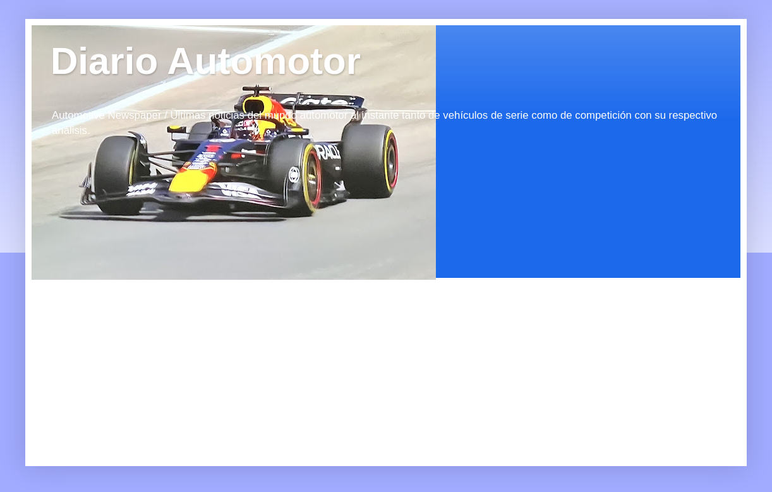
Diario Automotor (206, 61)
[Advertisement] (145, 359)
